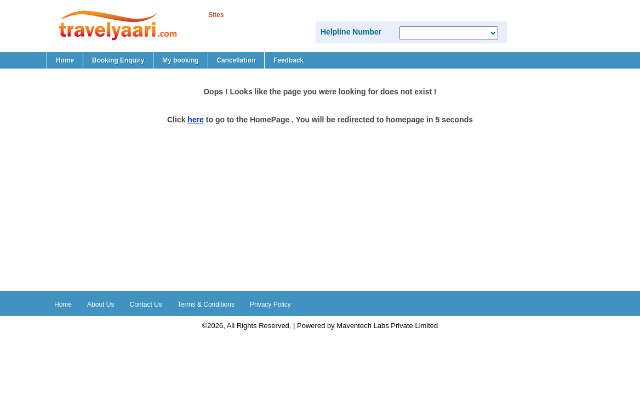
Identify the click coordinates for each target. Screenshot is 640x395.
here (195, 119)
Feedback (288, 60)
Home (65, 60)
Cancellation (236, 60)
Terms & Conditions (206, 304)
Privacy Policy (270, 304)
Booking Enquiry (118, 60)
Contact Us (146, 304)
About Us (100, 304)
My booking (180, 60)
